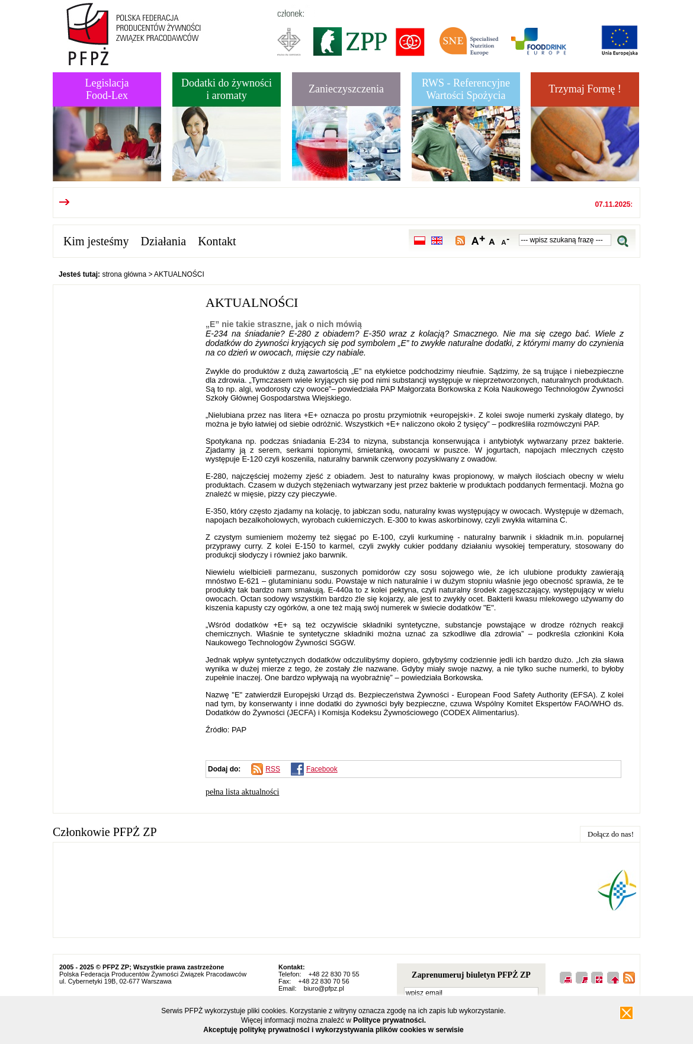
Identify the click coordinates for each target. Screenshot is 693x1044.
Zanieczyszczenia (346, 89)
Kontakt (217, 241)
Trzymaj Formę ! (584, 89)
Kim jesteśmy (96, 241)
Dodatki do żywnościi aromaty (226, 89)
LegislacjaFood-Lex (107, 89)
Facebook (322, 769)
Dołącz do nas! (611, 834)
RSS (272, 769)
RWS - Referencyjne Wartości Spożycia (466, 89)
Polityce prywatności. (389, 1020)
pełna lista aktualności (242, 791)
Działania (164, 241)
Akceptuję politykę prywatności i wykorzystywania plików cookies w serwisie (333, 1030)
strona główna (124, 274)
